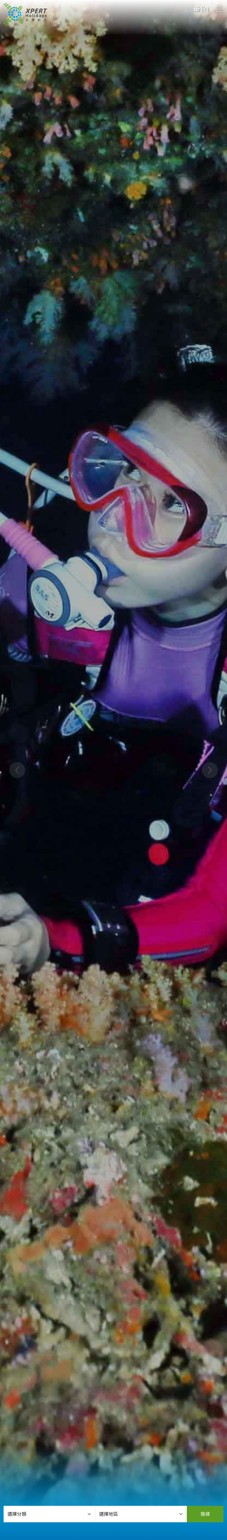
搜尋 (205, 1514)
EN (201, 9)
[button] (17, 770)
